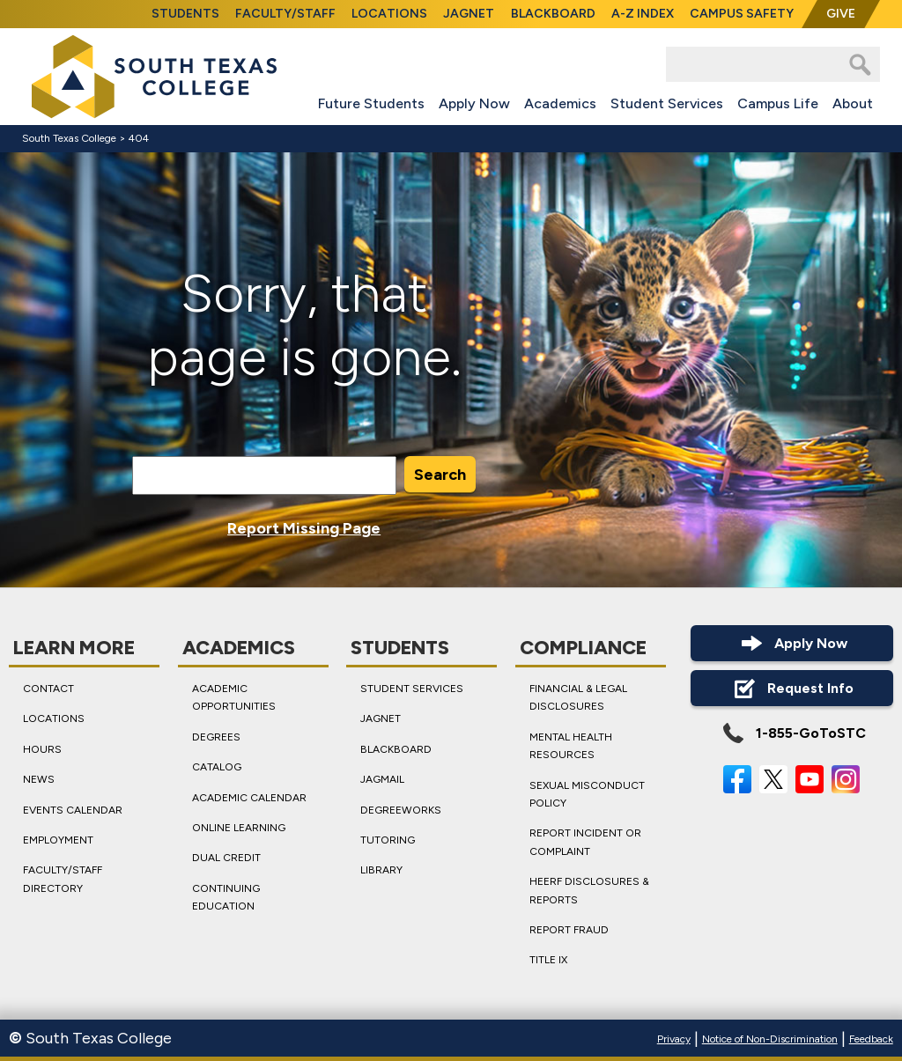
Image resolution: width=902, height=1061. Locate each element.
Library (381, 870)
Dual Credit (226, 857)
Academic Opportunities (234, 697)
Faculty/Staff (285, 13)
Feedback (871, 1039)
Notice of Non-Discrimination (770, 1039)
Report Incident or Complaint (585, 842)
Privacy (674, 1039)
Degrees (216, 737)
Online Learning (238, 828)
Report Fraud (569, 930)
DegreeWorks (400, 810)
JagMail (382, 779)
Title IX (548, 960)
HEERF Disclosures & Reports (589, 890)
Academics (560, 103)
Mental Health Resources (570, 746)
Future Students (371, 103)
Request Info (791, 688)
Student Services (666, 103)
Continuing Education (226, 897)
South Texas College (69, 138)
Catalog (216, 767)
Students (185, 13)
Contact (48, 688)
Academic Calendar (249, 798)
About (852, 103)
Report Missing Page (304, 528)
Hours (42, 749)
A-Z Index (642, 13)
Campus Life (777, 103)
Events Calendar (72, 810)
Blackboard (553, 13)
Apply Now (474, 103)
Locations (389, 13)
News (39, 779)
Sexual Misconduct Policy (587, 794)
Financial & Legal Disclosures (578, 697)
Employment (58, 840)
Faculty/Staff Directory (62, 879)
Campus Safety (742, 13)
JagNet (468, 13)
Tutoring (387, 840)
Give (840, 13)
